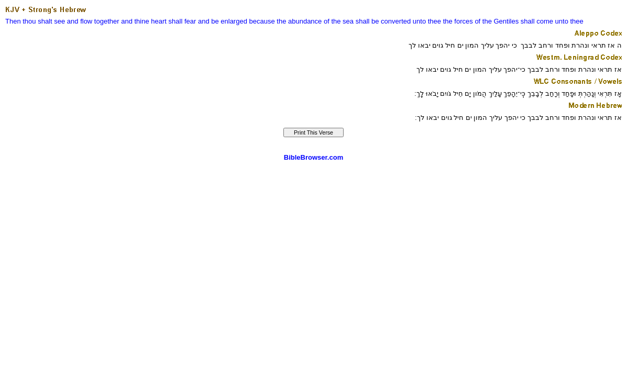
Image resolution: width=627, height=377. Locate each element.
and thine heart (144, 21)
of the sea (339, 21)
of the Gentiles (497, 21)
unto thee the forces (443, 21)
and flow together (93, 21)
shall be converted (383, 21)
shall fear (182, 21)
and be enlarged (222, 21)
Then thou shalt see (35, 21)
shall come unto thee (552, 21)
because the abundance (285, 21)
